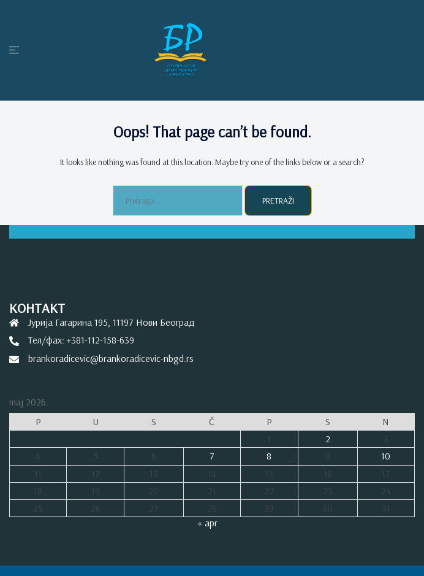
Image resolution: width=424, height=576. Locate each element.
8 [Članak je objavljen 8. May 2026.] (269, 456)
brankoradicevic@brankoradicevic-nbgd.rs (111, 358)
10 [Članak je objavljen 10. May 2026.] (385, 456)
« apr (207, 522)
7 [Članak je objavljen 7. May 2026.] (212, 456)
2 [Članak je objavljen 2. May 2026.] (327, 438)
